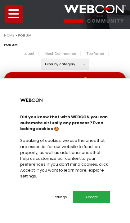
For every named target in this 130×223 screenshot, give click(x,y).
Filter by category (60, 64)
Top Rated (95, 53)
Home (9, 35)
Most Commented (60, 53)
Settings (59, 197)
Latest (29, 53)
